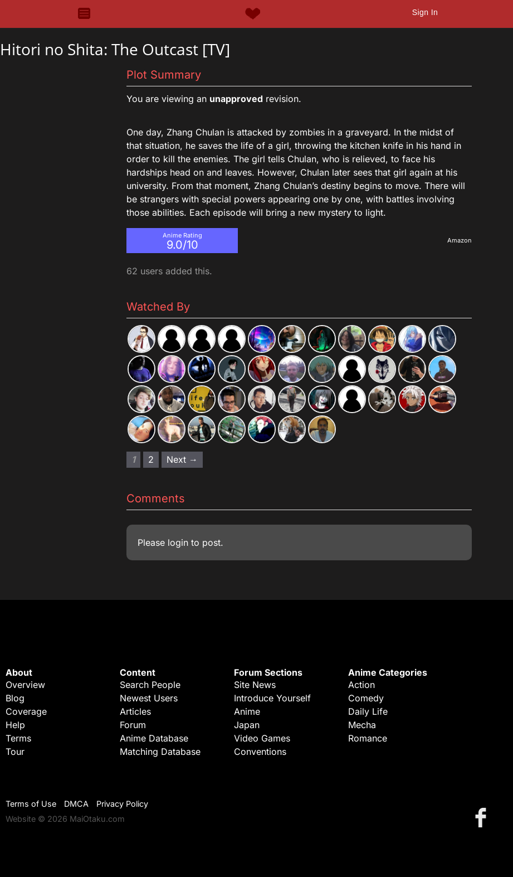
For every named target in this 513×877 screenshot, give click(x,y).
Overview (25, 684)
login (178, 542)
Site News (255, 684)
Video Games (262, 738)
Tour (15, 751)
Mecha (362, 724)
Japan (247, 724)
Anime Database (154, 738)
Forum (133, 724)
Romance (367, 738)
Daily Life (368, 711)
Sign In (425, 12)
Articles (135, 711)
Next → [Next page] (182, 459)
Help (15, 724)
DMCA (76, 803)
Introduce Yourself (272, 698)
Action (361, 684)
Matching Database (160, 751)
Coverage (26, 711)
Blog (15, 698)
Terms (18, 738)
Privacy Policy (122, 803)
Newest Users (149, 698)
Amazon (459, 240)
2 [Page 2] (151, 459)
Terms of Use (31, 803)
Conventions (260, 751)
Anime (247, 711)
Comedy (366, 698)
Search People (150, 684)
